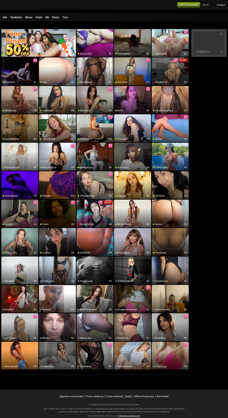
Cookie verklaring (114, 390)
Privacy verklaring (94, 390)
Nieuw (29, 17)
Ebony (55, 17)
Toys (65, 17)
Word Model (162, 390)
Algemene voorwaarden (71, 390)
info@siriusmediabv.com (129, 410)
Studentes (16, 17)
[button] (207, 6)
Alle (5, 17)
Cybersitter (164, 406)
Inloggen (221, 6)
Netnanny (153, 406)
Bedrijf (128, 390)
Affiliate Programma (144, 390)
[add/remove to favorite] (79, 26)
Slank (39, 17)
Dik (47, 17)
